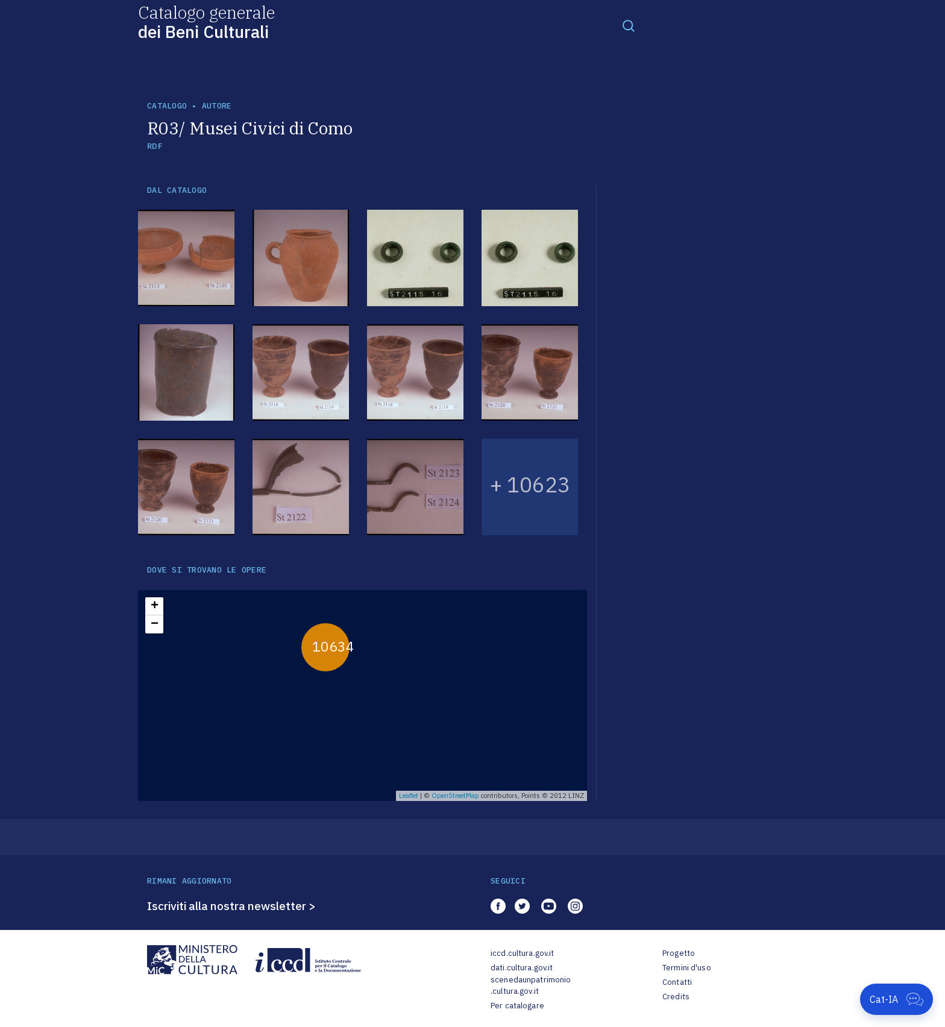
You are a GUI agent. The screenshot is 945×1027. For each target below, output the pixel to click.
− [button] (155, 624)
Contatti (677, 982)
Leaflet (408, 795)
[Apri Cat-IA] (896, 999)
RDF (154, 146)
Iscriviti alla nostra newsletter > (231, 906)
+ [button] (155, 606)
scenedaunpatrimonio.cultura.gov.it (531, 986)
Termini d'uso (686, 968)
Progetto (678, 953)
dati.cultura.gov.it (522, 968)
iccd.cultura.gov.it (522, 953)
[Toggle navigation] (628, 25)
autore (217, 106)
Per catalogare (517, 1005)
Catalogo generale (206, 21)
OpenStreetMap (455, 795)
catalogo (167, 106)
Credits (675, 996)
